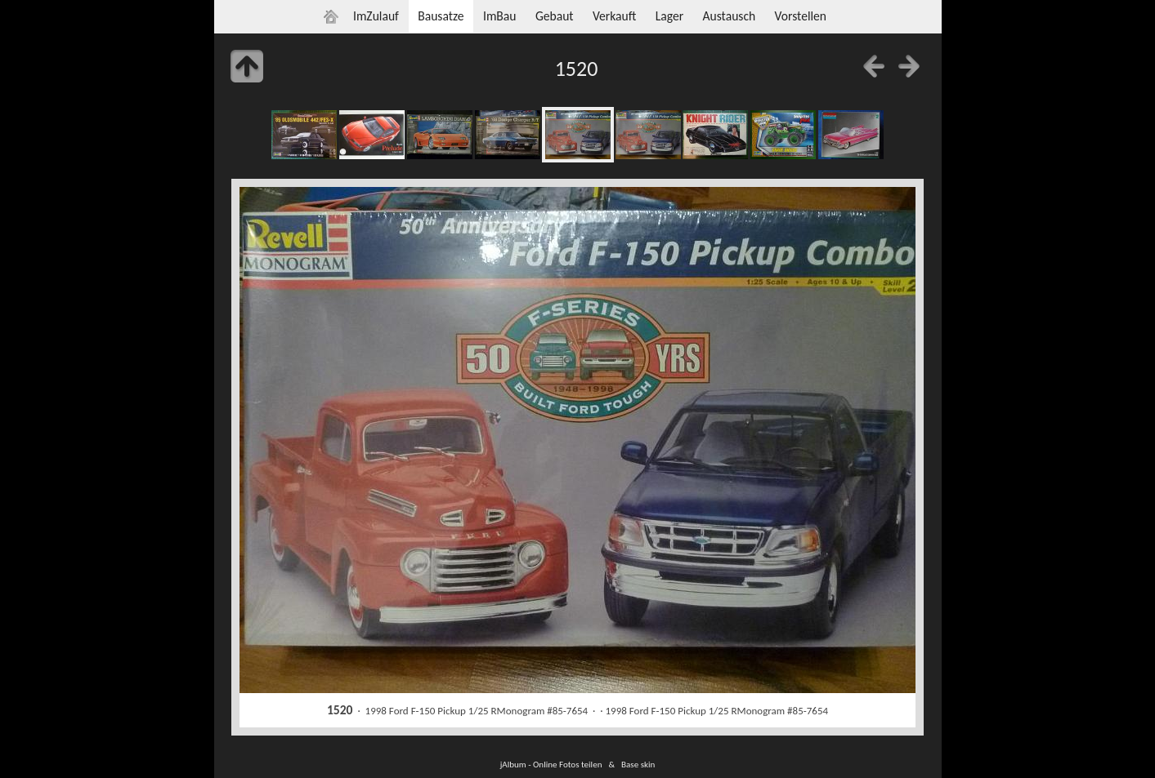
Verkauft (614, 16)
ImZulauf (376, 16)
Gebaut (554, 16)
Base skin (638, 764)
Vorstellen (800, 16)
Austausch (728, 16)
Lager (669, 16)
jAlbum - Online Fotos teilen (551, 764)
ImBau (500, 16)
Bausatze (440, 16)
